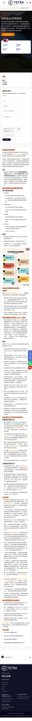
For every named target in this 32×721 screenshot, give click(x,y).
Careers (3, 686)
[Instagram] (5, 676)
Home (2, 8)
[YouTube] (7, 676)
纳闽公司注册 (15, 8)
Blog (3, 689)
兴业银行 (19, 579)
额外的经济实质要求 (13, 532)
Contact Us (4, 691)
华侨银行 (14, 581)
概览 (3, 80)
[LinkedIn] (9, 676)
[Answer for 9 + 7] (12, 135)
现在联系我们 (5, 623)
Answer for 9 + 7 (8, 131)
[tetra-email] (30, 367)
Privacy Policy (20, 713)
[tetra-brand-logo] (13, 2)
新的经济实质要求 (13, 450)
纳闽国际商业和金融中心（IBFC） (14, 293)
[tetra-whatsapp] (30, 363)
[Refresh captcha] (19, 129)
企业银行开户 (16, 446)
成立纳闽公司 (9, 503)
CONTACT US (8, 34)
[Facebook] (3, 676)
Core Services (5, 682)
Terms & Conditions (12, 713)
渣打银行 (8, 581)
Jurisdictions (8, 8)
